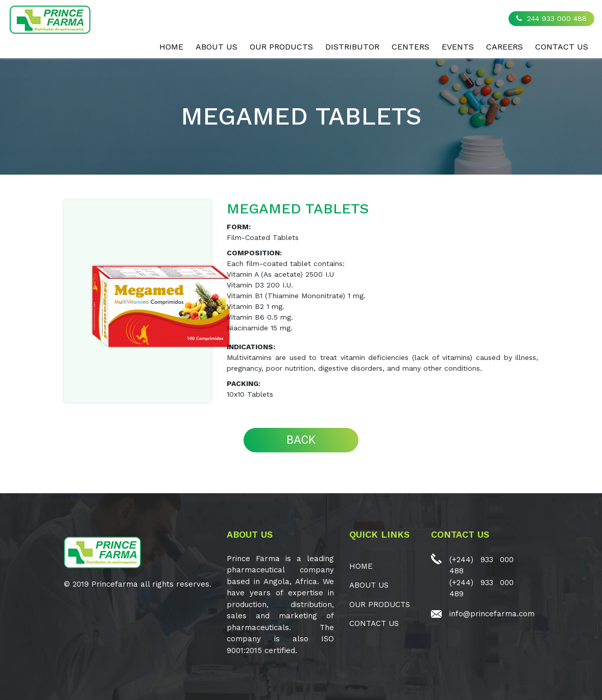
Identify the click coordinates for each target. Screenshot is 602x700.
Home (171, 47)
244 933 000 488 (551, 18)
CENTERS (410, 47)
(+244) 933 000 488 (481, 565)
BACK (301, 439)
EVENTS (458, 47)
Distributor (352, 47)
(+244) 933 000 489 (481, 588)
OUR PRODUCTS (281, 47)
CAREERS (504, 47)
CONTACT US (561, 47)
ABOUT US (216, 47)
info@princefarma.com (492, 613)
